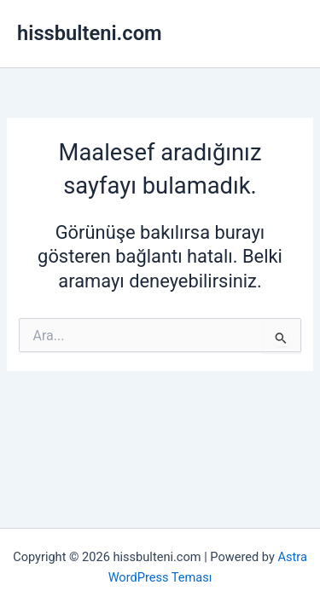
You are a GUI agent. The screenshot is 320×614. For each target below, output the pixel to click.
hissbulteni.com (89, 33)
